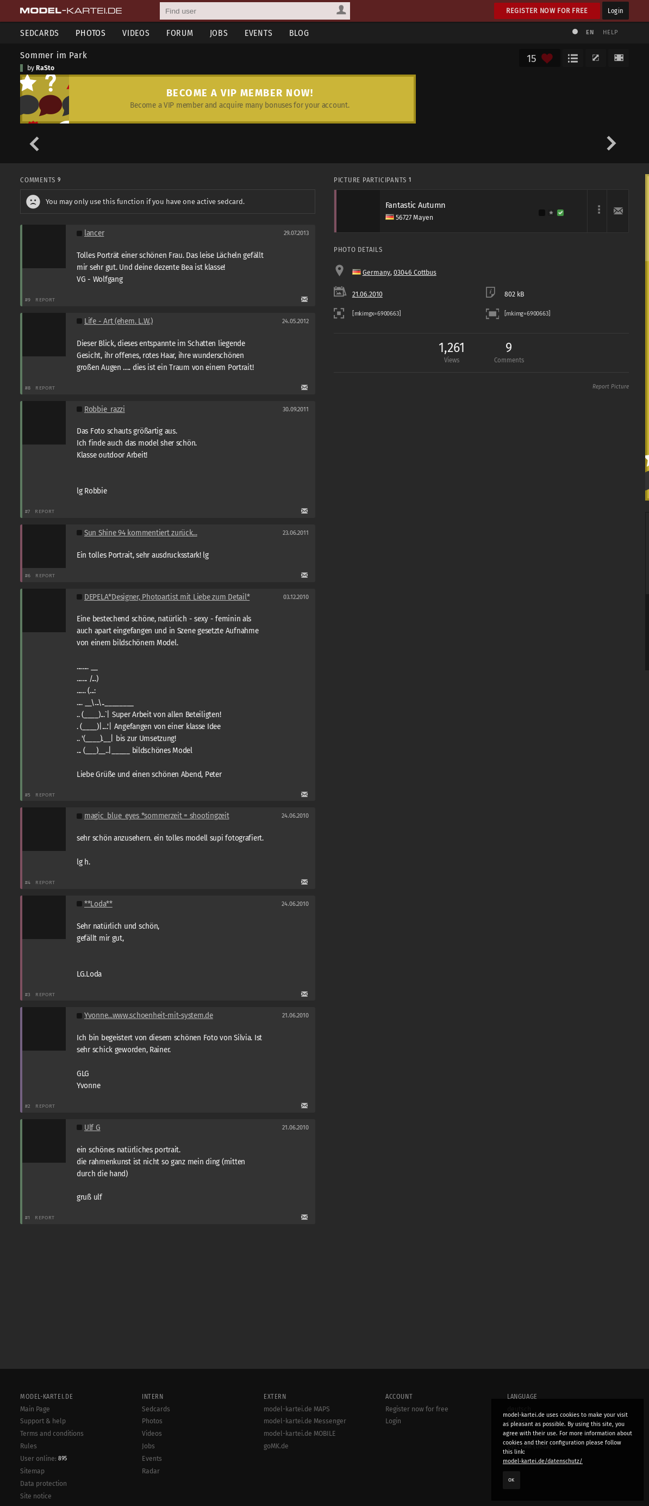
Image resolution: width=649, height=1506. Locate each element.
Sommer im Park (54, 55)
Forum (180, 33)
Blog (299, 33)
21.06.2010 (367, 294)
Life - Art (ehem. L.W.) (118, 321)
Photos (91, 33)
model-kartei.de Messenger (305, 1421)
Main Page (35, 1409)
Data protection (43, 1484)
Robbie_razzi (104, 409)
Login (615, 11)
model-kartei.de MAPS (297, 1409)
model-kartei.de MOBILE (300, 1433)
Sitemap (32, 1471)
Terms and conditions (52, 1433)
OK (511, 1480)
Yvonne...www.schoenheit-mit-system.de (148, 1015)
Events (259, 33)
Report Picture (610, 387)
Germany (376, 272)
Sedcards (39, 33)
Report (45, 300)
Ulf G (92, 1127)
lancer (94, 233)
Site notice (36, 1496)
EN (590, 32)
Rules (28, 1446)
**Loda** (98, 904)
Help (610, 32)
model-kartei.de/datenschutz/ (543, 1461)
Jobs (219, 33)
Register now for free (547, 11)
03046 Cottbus (415, 272)
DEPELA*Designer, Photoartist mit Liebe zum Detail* (166, 597)
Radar (151, 1471)
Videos (136, 33)
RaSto (45, 68)
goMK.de (276, 1446)
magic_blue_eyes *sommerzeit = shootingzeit (156, 815)
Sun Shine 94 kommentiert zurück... (140, 533)
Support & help (43, 1421)
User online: (43, 1458)
